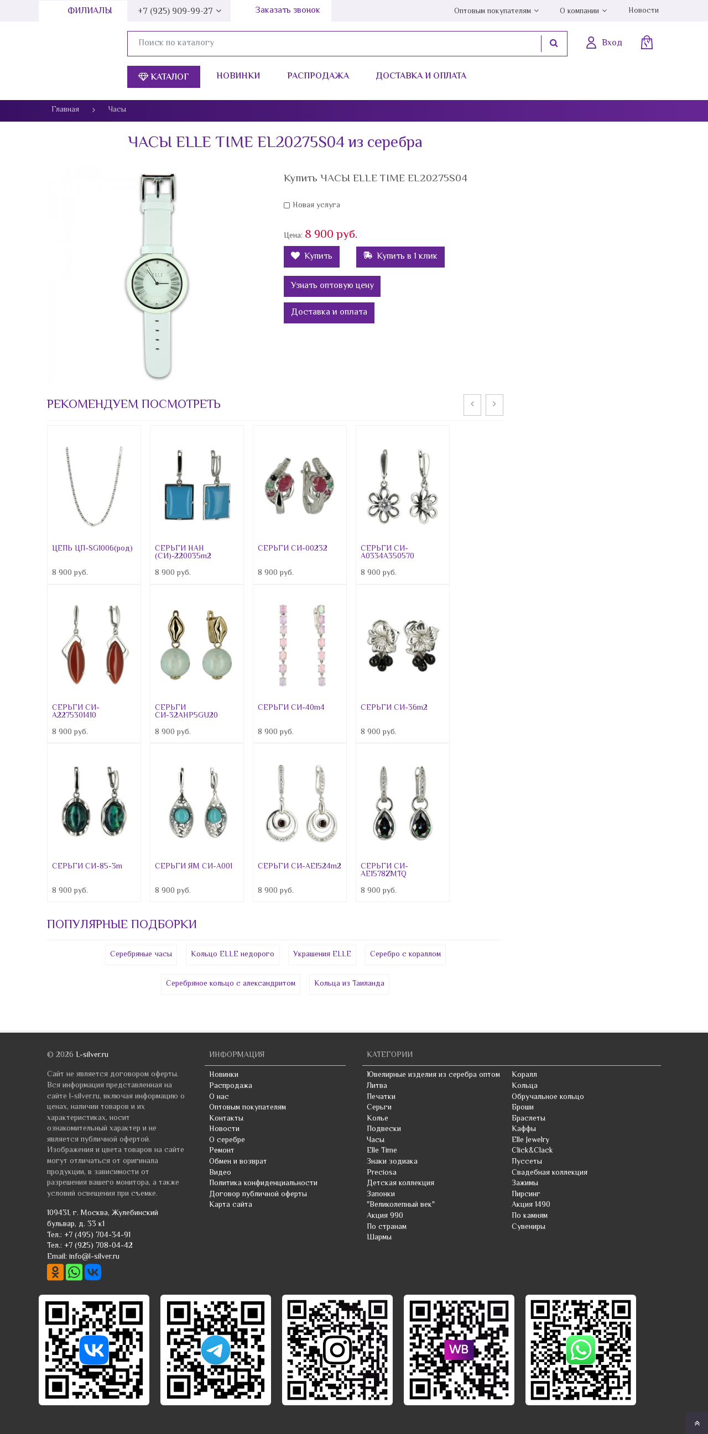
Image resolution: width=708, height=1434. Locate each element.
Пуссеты (527, 1162)
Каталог (163, 78)
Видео (220, 1173)
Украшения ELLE (322, 955)
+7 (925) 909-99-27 (175, 12)
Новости (643, 11)
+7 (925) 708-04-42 (98, 1246)
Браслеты (528, 1119)
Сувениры (528, 1227)
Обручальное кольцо (548, 1097)
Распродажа (318, 76)
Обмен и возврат (238, 1162)
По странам (387, 1227)
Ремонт (222, 1151)
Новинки (238, 76)
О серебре (227, 1140)
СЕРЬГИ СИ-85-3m (87, 867)
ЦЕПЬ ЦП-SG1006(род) (92, 549)
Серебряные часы (141, 955)
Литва (377, 1086)
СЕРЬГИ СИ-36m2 (394, 708)
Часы (375, 1140)
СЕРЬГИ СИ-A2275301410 (76, 712)
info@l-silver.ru (94, 1257)
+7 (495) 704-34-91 (97, 1235)
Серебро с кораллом (405, 955)
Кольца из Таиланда (349, 984)
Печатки (381, 1097)
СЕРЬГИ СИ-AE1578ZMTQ (384, 871)
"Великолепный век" (401, 1205)
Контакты (226, 1119)
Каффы (524, 1129)
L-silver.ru (92, 1055)
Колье (377, 1119)
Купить (311, 257)
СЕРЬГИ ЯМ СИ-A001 (193, 867)
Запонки (381, 1195)
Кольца (525, 1086)
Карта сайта (230, 1205)
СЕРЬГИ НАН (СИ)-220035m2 (183, 553)
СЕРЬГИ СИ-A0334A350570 (387, 553)
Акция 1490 (531, 1205)
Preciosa (382, 1173)
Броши (523, 1108)
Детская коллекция (400, 1183)
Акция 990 (385, 1216)
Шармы (379, 1238)
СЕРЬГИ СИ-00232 (292, 549)
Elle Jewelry (530, 1140)
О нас (219, 1097)
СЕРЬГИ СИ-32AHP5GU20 (186, 712)
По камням (530, 1216)
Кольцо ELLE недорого (232, 955)
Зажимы (525, 1183)
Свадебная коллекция (549, 1173)
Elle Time (382, 1151)
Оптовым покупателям (492, 12)
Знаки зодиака (392, 1162)
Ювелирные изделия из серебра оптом (433, 1075)
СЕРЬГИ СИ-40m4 (291, 708)
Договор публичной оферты (258, 1195)
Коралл (524, 1075)
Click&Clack (532, 1151)
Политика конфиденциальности (263, 1183)
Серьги (379, 1108)
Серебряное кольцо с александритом (230, 984)
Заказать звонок (287, 11)
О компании (579, 12)
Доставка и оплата (421, 76)
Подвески (384, 1129)
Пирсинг (526, 1195)
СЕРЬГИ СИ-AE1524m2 (299, 867)
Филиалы (89, 11)
